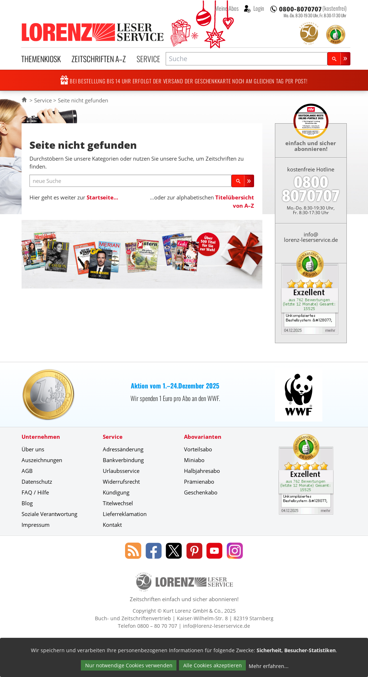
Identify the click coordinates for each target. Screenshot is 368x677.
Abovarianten (202, 436)
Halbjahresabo (202, 470)
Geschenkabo (200, 492)
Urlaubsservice (121, 470)
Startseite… (102, 197)
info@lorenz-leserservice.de (311, 237)
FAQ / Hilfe (35, 492)
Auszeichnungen (42, 460)
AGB (27, 470)
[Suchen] (338, 58)
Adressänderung (123, 449)
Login (258, 8)
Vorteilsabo (198, 449)
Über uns (33, 449)
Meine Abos (227, 8)
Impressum (36, 524)
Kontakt (112, 524)
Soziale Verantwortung (49, 513)
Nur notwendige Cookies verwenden (128, 665)
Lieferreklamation (125, 513)
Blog (27, 503)
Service (148, 58)
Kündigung (116, 492)
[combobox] (246, 58)
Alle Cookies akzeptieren (212, 665)
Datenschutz (37, 481)
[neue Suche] (130, 181)
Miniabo (194, 460)
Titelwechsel (118, 503)
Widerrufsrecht (121, 481)
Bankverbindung (123, 460)
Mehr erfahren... (269, 666)
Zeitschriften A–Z (99, 58)
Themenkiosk (41, 58)
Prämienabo (199, 481)
